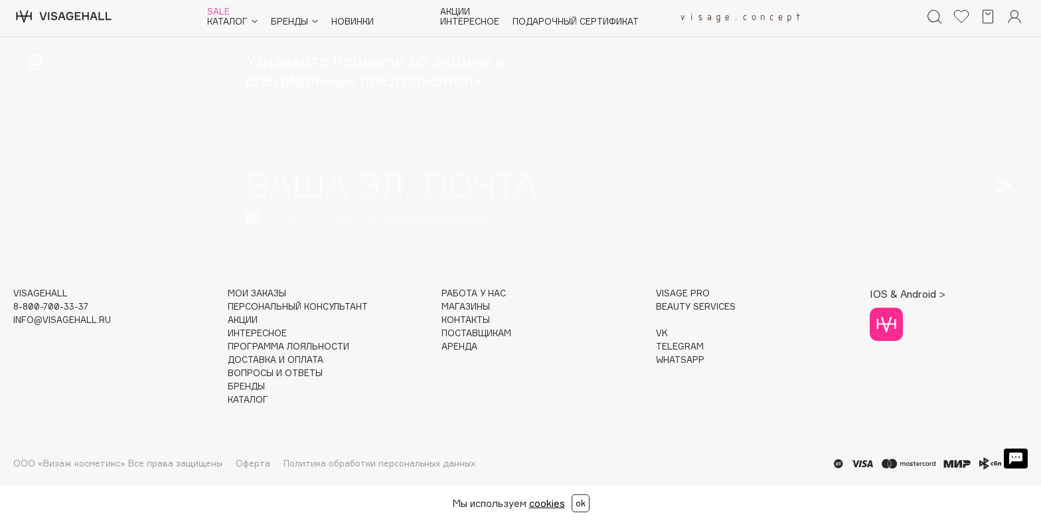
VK (662, 333)
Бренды (294, 22)
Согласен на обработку (376, 216)
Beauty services (696, 307)
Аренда (459, 347)
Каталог (232, 22)
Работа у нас (473, 293)
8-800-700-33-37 (50, 307)
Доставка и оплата (275, 360)
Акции (455, 12)
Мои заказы (257, 293)
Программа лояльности (288, 347)
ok (581, 503)
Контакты (465, 320)
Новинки (352, 22)
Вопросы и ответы (275, 373)
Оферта (253, 463)
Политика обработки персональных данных (379, 463)
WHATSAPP (680, 360)
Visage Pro (683, 293)
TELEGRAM (680, 347)
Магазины (465, 307)
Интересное (469, 22)
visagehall (40, 293)
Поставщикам (476, 333)
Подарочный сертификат (576, 22)
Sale (218, 12)
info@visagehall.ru (62, 320)
